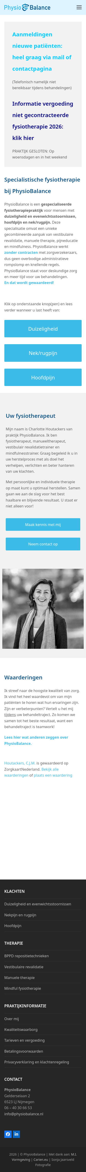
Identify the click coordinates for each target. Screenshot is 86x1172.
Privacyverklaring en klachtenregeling (36, 1062)
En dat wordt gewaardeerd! (29, 282)
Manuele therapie (19, 977)
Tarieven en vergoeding (24, 1040)
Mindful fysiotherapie (22, 988)
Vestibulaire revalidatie (23, 966)
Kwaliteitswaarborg (21, 1029)
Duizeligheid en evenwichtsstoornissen (37, 903)
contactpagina (32, 68)
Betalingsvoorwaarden (23, 1051)
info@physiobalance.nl (23, 1113)
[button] (79, 7)
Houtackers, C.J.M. (20, 763)
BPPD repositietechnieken (26, 955)
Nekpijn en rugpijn (20, 914)
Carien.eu (41, 1159)
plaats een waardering (53, 775)
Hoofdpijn (13, 925)
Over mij (11, 1018)
